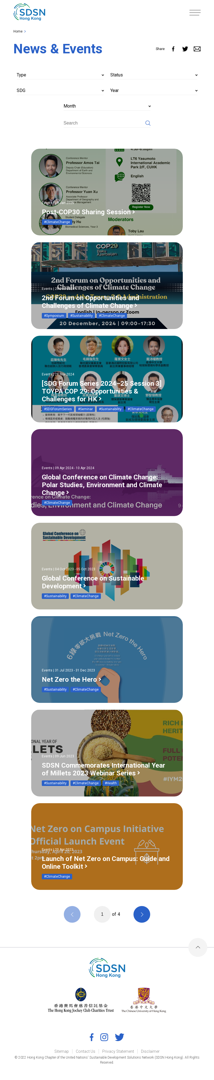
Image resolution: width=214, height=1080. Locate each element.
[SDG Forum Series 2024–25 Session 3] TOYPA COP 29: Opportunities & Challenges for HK (102, 391)
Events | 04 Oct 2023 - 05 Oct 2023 (68, 569)
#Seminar (85, 409)
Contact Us (85, 1051)
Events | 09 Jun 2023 (58, 756)
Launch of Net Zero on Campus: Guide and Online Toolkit (106, 862)
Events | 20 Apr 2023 (57, 850)
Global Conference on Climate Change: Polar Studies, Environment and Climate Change (102, 485)
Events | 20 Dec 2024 (58, 289)
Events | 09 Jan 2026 (58, 203)
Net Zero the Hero (69, 679)
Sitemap (61, 1051)
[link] (29, 12)
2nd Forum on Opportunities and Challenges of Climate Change (90, 302)
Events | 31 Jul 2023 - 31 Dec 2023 (68, 670)
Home (18, 31)
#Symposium (54, 316)
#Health (111, 783)
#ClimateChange (57, 222)
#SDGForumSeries (58, 409)
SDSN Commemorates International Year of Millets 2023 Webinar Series (103, 769)
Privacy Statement (118, 1051)
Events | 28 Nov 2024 (58, 374)
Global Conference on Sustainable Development (93, 582)
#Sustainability (81, 316)
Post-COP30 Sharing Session (86, 212)
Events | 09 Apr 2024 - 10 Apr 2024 (68, 468)
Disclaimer (150, 1051)
